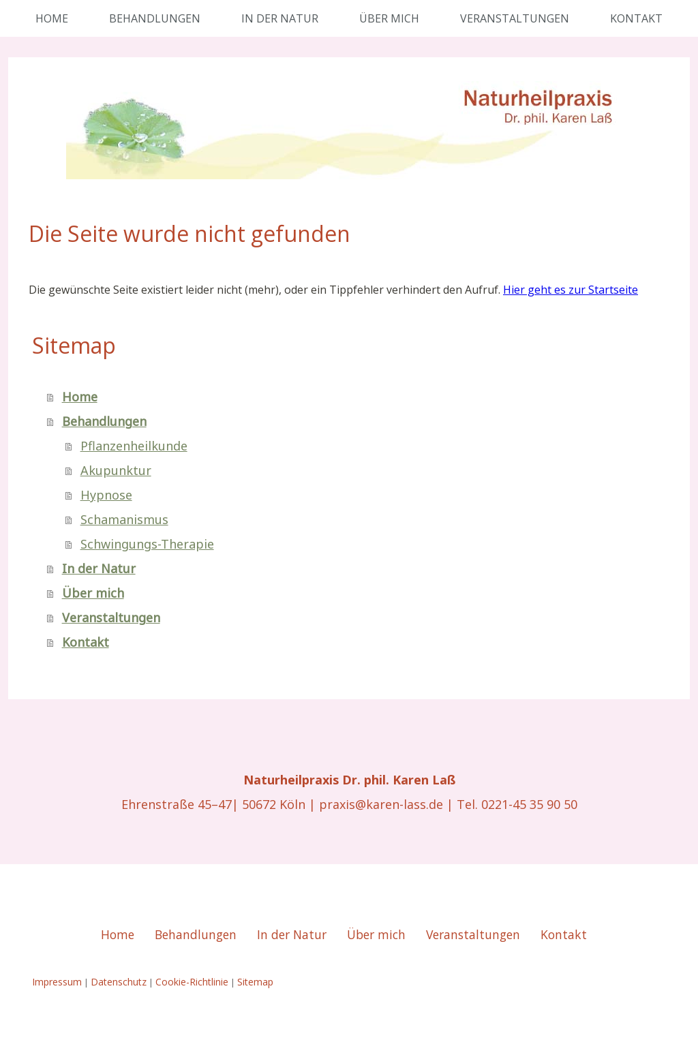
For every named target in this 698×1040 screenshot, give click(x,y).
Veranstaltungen (514, 18)
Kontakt (636, 18)
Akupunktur (115, 470)
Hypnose (106, 495)
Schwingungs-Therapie (147, 544)
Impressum (57, 981)
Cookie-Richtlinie (191, 981)
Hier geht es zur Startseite (570, 289)
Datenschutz (119, 981)
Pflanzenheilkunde (133, 446)
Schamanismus (124, 519)
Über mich (389, 18)
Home (51, 18)
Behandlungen (154, 18)
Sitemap (255, 981)
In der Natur (279, 18)
